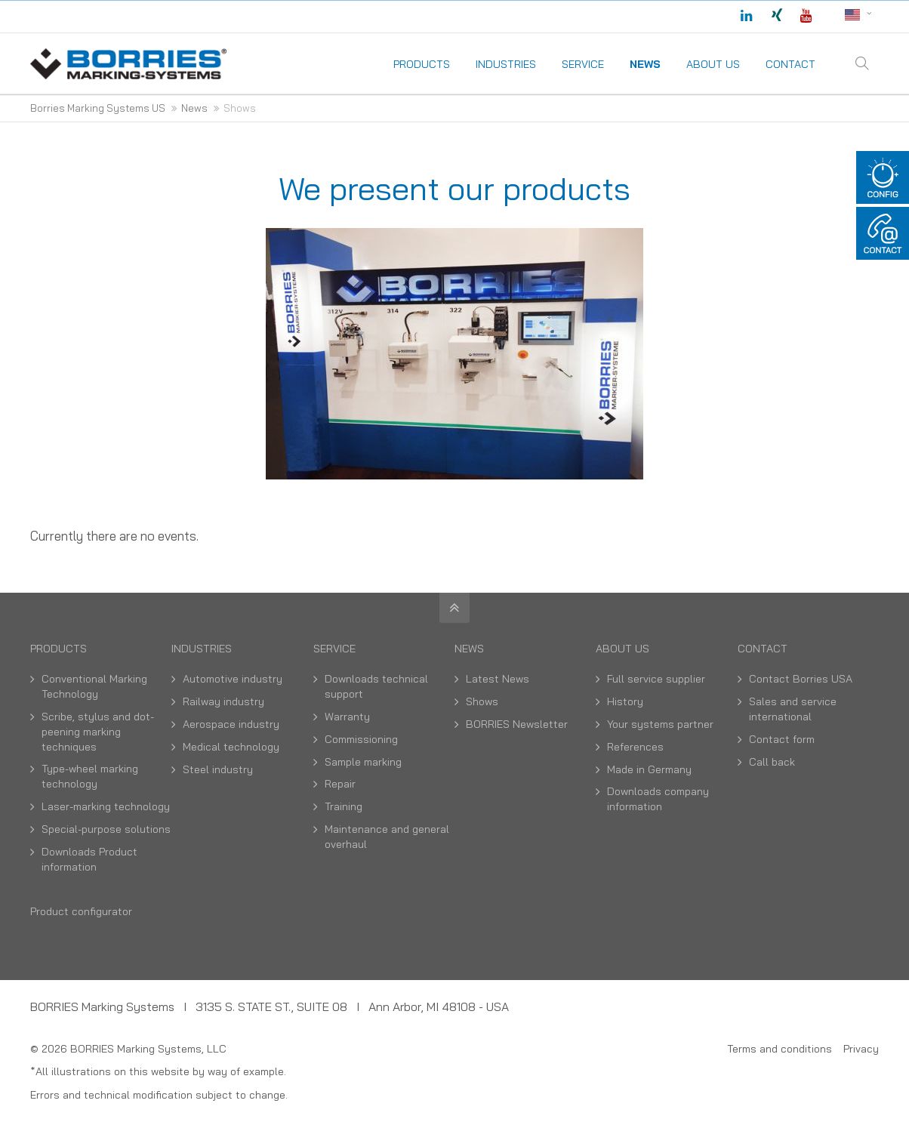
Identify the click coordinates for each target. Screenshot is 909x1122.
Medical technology (231, 747)
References (635, 747)
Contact (762, 648)
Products (58, 648)
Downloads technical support (376, 686)
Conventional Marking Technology (94, 686)
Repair (340, 784)
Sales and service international (793, 709)
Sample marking (363, 762)
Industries (201, 648)
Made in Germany (649, 769)
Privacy (861, 1049)
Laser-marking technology (106, 806)
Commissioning (361, 739)
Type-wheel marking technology (90, 776)
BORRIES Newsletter (517, 724)
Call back (772, 762)
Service (334, 648)
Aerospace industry (231, 724)
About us (622, 648)
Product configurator (81, 911)
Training (343, 806)
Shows (482, 701)
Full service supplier (656, 679)
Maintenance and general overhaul (387, 836)
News (469, 648)
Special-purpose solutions (106, 829)
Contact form (782, 739)
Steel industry (218, 769)
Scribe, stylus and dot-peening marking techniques (98, 732)
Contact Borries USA (800, 679)
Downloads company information (658, 798)
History (625, 701)
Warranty (347, 716)
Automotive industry (232, 679)
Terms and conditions (779, 1049)
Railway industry (223, 701)
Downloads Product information (89, 859)
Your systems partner (660, 724)
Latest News (497, 679)
